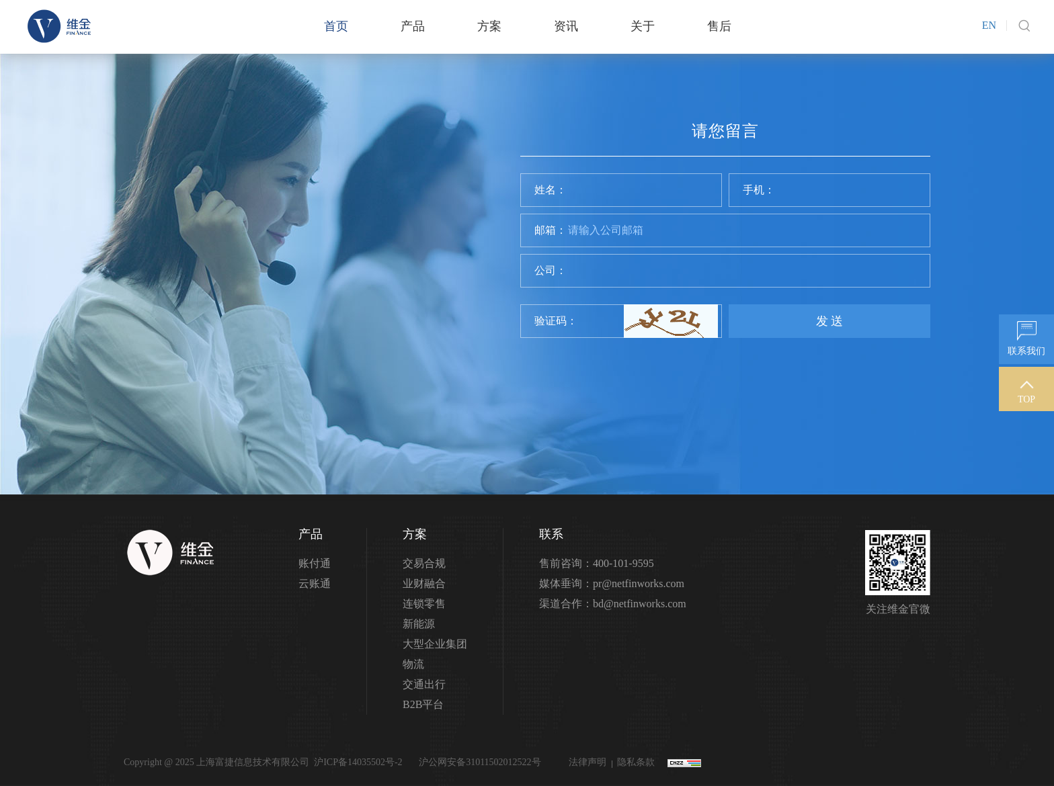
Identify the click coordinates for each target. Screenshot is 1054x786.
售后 (719, 26)
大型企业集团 (435, 644)
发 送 (830, 321)
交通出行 (424, 684)
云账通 (314, 583)
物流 (413, 664)
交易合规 (424, 563)
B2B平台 (423, 704)
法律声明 (587, 762)
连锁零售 (424, 603)
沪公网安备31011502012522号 (479, 762)
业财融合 (424, 583)
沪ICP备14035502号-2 (358, 762)
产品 (413, 26)
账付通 (314, 563)
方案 (489, 26)
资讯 (566, 26)
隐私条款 (636, 762)
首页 (336, 26)
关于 (643, 26)
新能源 (419, 623)
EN (989, 25)
